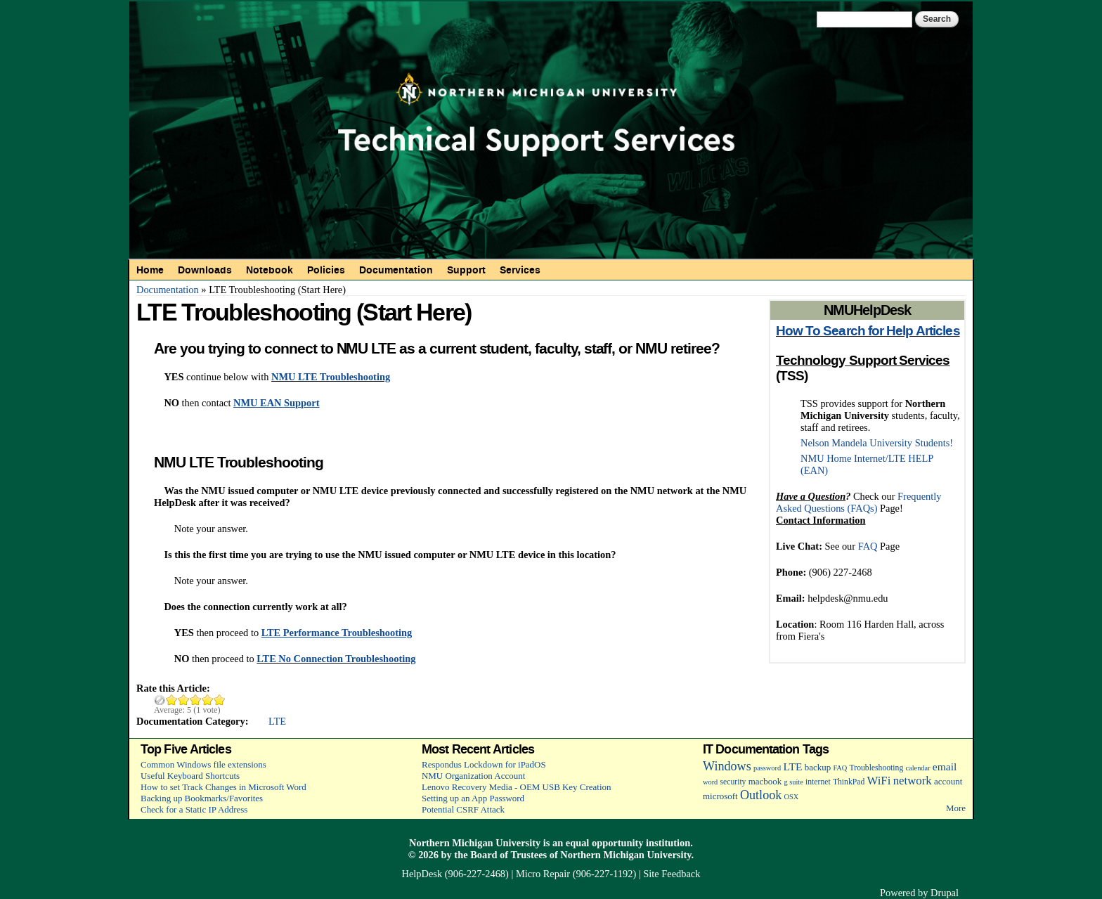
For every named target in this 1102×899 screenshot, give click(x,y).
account (948, 781)
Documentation (396, 270)
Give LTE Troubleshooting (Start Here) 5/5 (220, 699)
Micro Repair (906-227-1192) (576, 873)
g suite (793, 782)
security (733, 782)
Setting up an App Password (473, 798)
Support (466, 270)
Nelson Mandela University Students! (876, 442)
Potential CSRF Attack (463, 809)
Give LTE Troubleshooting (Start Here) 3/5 (196, 699)
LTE (277, 721)
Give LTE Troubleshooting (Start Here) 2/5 (184, 699)
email (945, 766)
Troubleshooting (877, 767)
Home (150, 270)
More (956, 808)
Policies (326, 270)
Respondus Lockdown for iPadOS (484, 764)
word (710, 782)
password (767, 768)
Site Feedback (671, 873)
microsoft (720, 796)
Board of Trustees (508, 854)
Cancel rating (160, 699)
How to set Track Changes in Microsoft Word (223, 787)
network (912, 780)
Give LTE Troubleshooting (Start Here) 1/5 (172, 699)
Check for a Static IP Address (194, 809)
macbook (765, 781)
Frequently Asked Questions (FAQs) (858, 502)
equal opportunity (605, 842)
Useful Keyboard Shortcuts (190, 775)
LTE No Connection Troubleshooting (336, 658)
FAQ (868, 546)
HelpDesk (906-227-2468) (455, 873)
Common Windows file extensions (203, 764)
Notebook (269, 270)
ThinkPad (848, 782)
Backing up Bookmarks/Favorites (202, 798)
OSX (791, 797)
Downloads (205, 270)
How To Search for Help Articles (868, 331)
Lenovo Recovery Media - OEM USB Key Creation (516, 787)
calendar (918, 768)
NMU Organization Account (473, 775)
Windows (727, 766)
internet (818, 782)
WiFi (878, 780)
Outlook (761, 795)
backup (818, 767)
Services (520, 270)
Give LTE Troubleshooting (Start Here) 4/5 (208, 699)
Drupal (945, 892)
